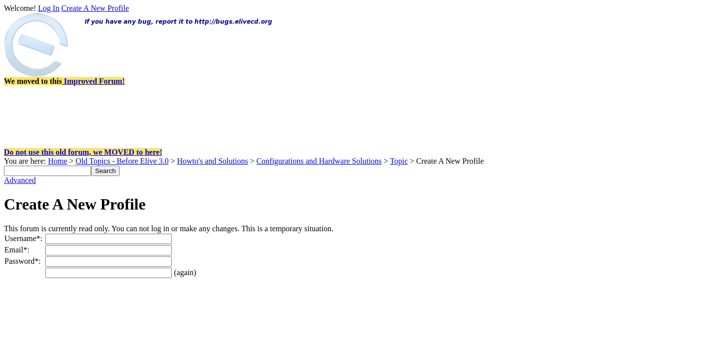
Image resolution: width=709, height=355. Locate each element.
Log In (48, 8)
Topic (399, 161)
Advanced (20, 180)
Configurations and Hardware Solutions (319, 161)
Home (57, 161)
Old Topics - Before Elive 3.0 (122, 161)
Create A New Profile (95, 8)
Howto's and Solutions (212, 161)
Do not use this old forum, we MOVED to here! (83, 152)
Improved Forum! (93, 81)
